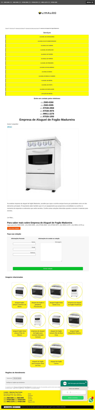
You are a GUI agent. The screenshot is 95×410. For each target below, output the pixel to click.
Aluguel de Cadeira (47, 45)
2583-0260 (6, 2)
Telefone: (24, 254)
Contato (30, 400)
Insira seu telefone (74, 388)
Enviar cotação (47, 268)
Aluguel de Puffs (47, 85)
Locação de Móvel (47, 93)
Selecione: (9, 378)
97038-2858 (25, 2)
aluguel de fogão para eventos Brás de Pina (38, 363)
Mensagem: (51, 251)
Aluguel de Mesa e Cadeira (47, 76)
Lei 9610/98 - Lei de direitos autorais (32, 388)
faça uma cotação (14, 228)
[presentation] (34, 260)
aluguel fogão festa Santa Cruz (56, 303)
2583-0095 (15, 2)
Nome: (24, 243)
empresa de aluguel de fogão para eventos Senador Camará (38, 334)
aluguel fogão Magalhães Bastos (74, 332)
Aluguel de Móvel (47, 80)
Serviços (47, 33)
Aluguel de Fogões (47, 54)
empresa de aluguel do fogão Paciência (74, 303)
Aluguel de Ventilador (47, 89)
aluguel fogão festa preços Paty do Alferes (19, 333)
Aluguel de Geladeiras (47, 67)
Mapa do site (31, 402)
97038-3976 (35, 2)
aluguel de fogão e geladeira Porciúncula (38, 304)
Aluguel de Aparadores (47, 36)
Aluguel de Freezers (47, 63)
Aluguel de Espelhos (47, 50)
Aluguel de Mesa (47, 71)
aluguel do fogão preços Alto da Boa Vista (56, 333)
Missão (30, 397)
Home (29, 394)
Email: (24, 248)
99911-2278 (44, 2)
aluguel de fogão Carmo (56, 362)
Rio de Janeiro (17, 378)
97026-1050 (54, 2)
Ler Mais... (10, 217)
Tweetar (9, 127)
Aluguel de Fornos (47, 58)
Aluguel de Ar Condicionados (47, 41)
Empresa (30, 395)
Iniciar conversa (72, 397)
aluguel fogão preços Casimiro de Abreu (19, 304)
